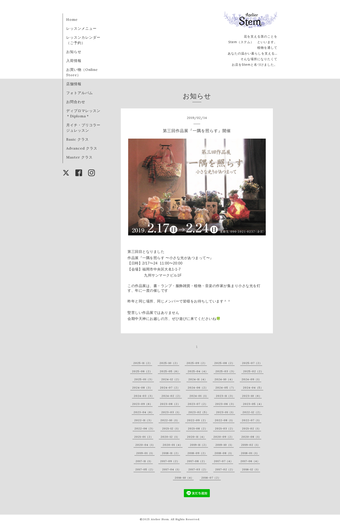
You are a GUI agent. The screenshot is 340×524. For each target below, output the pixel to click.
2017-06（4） (250, 461)
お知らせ (73, 51)
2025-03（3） (225, 371)
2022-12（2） (252, 412)
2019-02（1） (250, 444)
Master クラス (79, 157)
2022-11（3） (143, 420)
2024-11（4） (197, 379)
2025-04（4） (198, 371)
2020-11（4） (196, 436)
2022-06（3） (144, 428)
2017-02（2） (225, 469)
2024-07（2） (170, 387)
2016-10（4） (184, 477)
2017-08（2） (196, 461)
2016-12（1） (251, 469)
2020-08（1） (251, 436)
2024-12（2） (171, 379)
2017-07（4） (223, 461)
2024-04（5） (253, 387)
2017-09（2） (170, 461)
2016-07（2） (211, 477)
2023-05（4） (253, 404)
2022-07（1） (251, 420)
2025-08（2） (224, 363)
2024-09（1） (251, 379)
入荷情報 (73, 60)
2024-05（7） (225, 387)
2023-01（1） (225, 412)
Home (72, 19)
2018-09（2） (197, 453)
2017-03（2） (198, 469)
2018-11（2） (171, 453)
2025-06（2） (142, 371)
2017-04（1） (171, 469)
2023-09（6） (142, 404)
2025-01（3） (144, 379)
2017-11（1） (144, 461)
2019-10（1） (224, 444)
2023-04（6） (144, 412)
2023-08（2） (170, 404)
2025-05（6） (170, 371)
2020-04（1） (145, 444)
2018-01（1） (250, 453)
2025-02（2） (253, 371)
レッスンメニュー (81, 28)
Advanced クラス (81, 148)
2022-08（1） (224, 420)
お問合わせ (75, 101)
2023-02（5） (198, 412)
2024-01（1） (198, 395)
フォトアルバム (79, 93)
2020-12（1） (170, 436)
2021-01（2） (143, 436)
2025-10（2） (169, 363)
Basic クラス (77, 139)
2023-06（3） (225, 404)
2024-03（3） (144, 395)
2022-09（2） (197, 420)
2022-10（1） (169, 420)
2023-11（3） (225, 395)
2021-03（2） (225, 428)
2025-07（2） (252, 363)
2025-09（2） (197, 363)
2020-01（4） (173, 444)
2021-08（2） (198, 428)
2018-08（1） (224, 453)
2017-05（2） (145, 469)
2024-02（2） (172, 395)
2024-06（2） (198, 387)
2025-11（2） (142, 363)
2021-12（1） (171, 428)
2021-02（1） (251, 428)
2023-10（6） (252, 395)
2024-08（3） (142, 387)
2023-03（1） (171, 412)
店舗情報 (73, 84)
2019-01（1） (145, 453)
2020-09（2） (223, 436)
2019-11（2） (199, 444)
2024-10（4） (224, 379)
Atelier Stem (160, 519)
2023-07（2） (198, 404)
